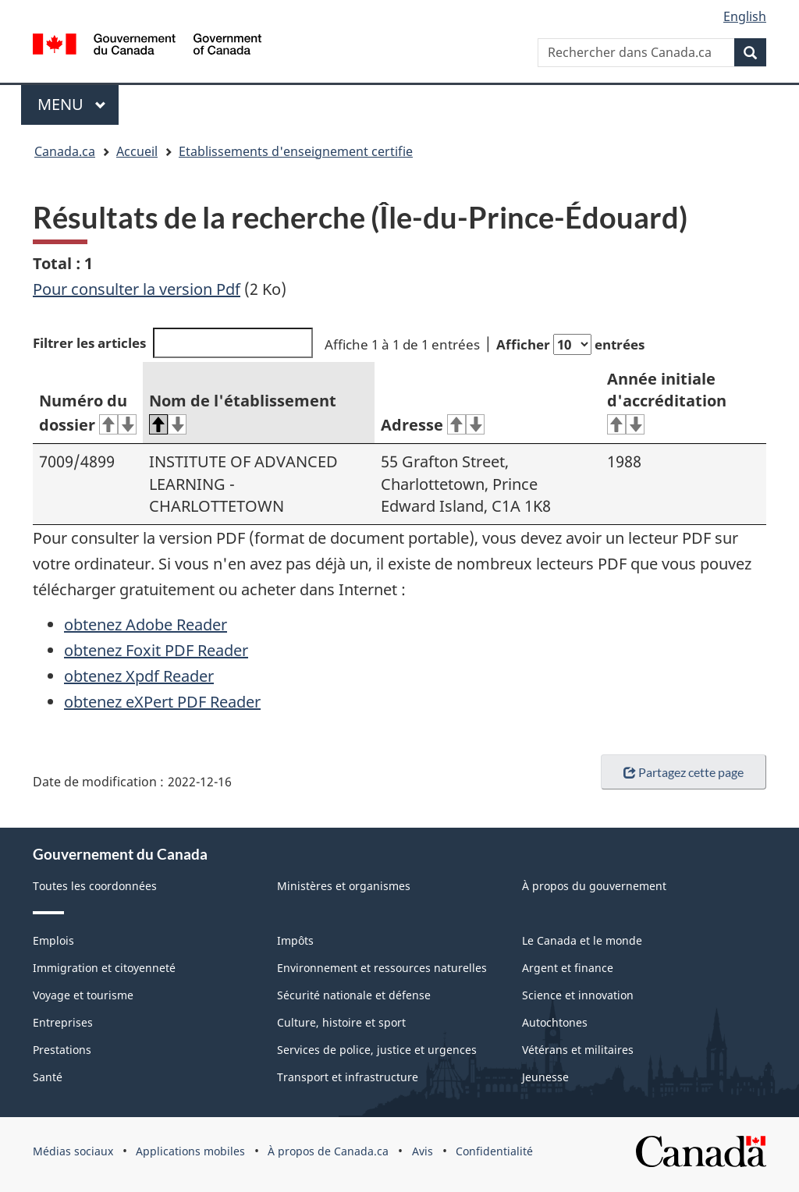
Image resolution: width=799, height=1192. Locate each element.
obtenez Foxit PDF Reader (156, 650)
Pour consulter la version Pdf (136, 289)
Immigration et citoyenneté (104, 967)
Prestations (62, 1049)
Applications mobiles (190, 1151)
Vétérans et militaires (578, 1049)
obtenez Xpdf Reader (139, 675)
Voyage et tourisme (83, 995)
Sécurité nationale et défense (354, 995)
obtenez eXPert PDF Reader (162, 701)
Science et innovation (578, 995)
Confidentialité (494, 1151)
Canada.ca (64, 151)
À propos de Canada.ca (328, 1151)
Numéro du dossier (88, 412)
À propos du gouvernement (594, 885)
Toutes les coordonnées (95, 885)
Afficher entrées (570, 344)
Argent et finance (567, 967)
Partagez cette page (683, 772)
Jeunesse (545, 1077)
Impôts (295, 940)
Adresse (433, 424)
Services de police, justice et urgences (377, 1049)
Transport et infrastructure (347, 1077)
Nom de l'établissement (242, 412)
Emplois (53, 940)
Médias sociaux (73, 1151)
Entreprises (63, 1022)
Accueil (137, 151)
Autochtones (555, 1022)
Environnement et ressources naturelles (382, 967)
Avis (422, 1151)
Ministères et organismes (343, 885)
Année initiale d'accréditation (666, 402)
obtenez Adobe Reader (145, 624)
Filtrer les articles (173, 343)
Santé (47, 1077)
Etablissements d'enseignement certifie (296, 151)
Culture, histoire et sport (341, 1022)
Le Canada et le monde (582, 940)
